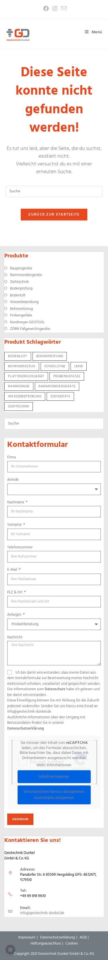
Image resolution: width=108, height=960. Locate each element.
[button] (10, 949)
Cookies (71, 944)
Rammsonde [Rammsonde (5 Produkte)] (19, 386)
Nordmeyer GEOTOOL (27, 322)
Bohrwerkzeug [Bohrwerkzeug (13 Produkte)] (21, 366)
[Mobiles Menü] (91, 32)
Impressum (26, 937)
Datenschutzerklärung (25, 729)
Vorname (14, 525)
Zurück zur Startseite (53, 215)
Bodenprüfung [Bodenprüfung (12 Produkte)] (49, 356)
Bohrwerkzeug (21, 309)
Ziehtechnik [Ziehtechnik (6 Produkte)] (18, 406)
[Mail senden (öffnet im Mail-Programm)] (63, 8)
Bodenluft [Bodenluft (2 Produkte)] (17, 356)
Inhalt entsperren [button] (54, 776)
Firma (11, 457)
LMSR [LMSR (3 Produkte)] (78, 366)
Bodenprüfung (21, 289)
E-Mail (12, 570)
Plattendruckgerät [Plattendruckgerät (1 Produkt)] (26, 376)
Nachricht (14, 637)
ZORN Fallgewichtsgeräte (30, 329)
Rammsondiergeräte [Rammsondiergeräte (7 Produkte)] (57, 386)
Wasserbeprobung (24, 302)
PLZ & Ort (15, 592)
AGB (82, 937)
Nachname (16, 502)
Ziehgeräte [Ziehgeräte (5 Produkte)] (60, 396)
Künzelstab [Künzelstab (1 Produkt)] (54, 366)
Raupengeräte (21, 268)
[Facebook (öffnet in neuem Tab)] (46, 9)
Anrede (13, 480)
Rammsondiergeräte (26, 275)
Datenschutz (55, 689)
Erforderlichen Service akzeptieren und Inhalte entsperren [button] (54, 795)
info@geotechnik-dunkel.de (42, 913)
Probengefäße (21, 315)
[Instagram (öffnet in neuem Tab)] (55, 9)
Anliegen (14, 615)
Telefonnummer (20, 547)
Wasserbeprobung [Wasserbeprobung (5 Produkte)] (24, 396)
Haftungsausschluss (46, 944)
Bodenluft (18, 295)
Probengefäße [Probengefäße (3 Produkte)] (66, 376)
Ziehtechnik (19, 282)
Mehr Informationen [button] (54, 765)
